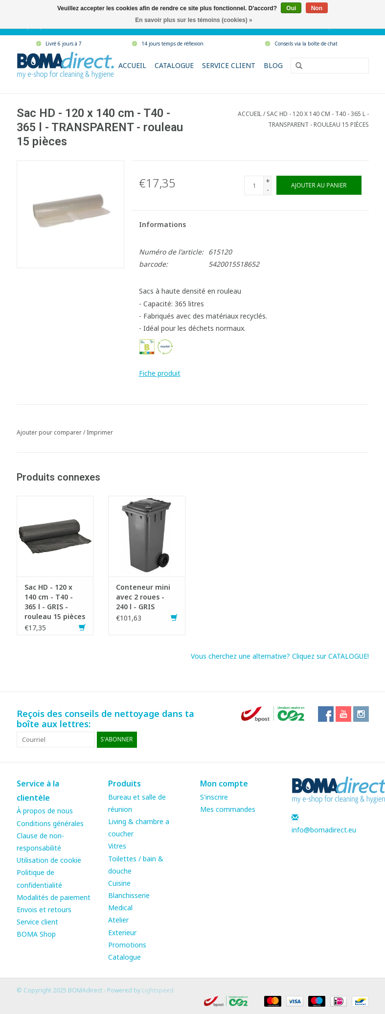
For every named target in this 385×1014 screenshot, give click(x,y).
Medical (120, 907)
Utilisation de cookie (49, 860)
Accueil (132, 65)
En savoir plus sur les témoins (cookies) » (193, 20)
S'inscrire (214, 797)
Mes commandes (227, 809)
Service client (228, 65)
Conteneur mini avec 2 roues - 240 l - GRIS (143, 596)
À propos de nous (45, 810)
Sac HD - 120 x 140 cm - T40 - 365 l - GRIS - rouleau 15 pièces (54, 601)
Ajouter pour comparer (50, 432)
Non (316, 8)
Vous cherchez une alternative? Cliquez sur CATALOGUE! (280, 656)
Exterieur (122, 932)
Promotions (127, 944)
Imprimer (100, 432)
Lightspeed (158, 990)
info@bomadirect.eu (324, 829)
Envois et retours (44, 909)
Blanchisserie (129, 895)
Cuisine (119, 883)
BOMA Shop (36, 934)
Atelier (118, 919)
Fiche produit (160, 373)
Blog (273, 65)
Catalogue (174, 65)
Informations (162, 224)
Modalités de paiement (54, 897)
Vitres (117, 846)
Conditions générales (50, 823)
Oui (291, 8)
